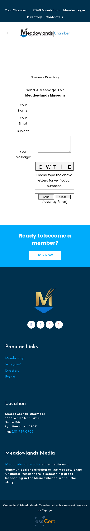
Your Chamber (16, 10)
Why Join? (13, 364)
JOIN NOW (45, 255)
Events (10, 377)
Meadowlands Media (22, 464)
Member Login (74, 10)
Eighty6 (47, 510)
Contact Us (54, 17)
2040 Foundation (46, 10)
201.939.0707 (23, 431)
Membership (14, 358)
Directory (34, 17)
